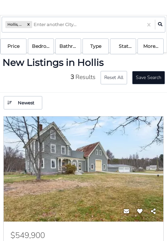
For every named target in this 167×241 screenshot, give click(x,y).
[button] (28, 24)
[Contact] (126, 211)
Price (13, 46)
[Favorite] (140, 211)
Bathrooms (70, 46)
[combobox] (34, 24)
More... (150, 46)
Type (95, 46)
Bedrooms (43, 46)
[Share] (153, 211)
